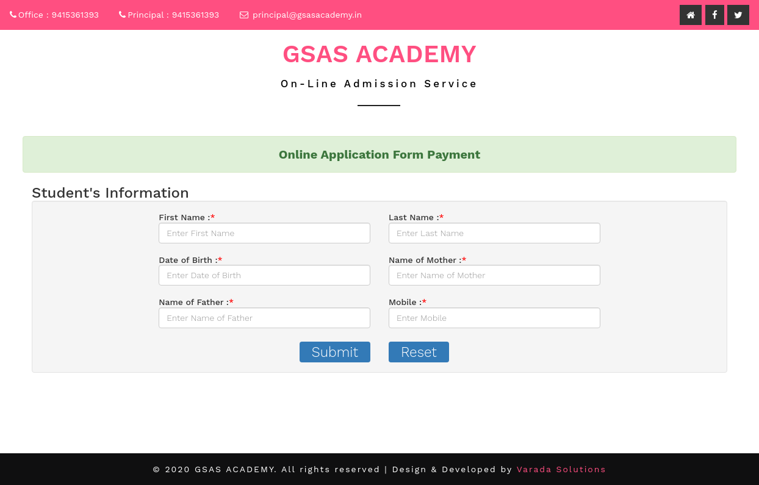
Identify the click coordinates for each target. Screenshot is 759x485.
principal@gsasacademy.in (307, 15)
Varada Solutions (561, 469)
